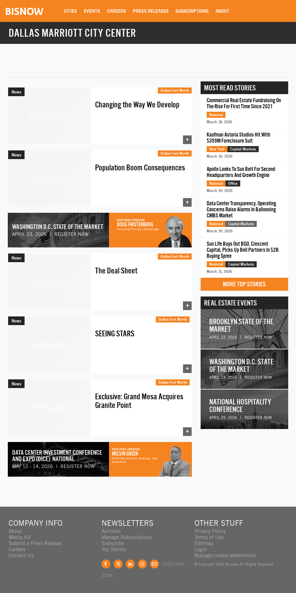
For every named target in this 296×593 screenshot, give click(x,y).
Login (201, 549)
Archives (111, 531)
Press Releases (151, 11)
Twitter (118, 564)
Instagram (142, 564)
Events (92, 11)
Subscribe (112, 543)
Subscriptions (192, 11)
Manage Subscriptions (126, 537)
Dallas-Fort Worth (174, 90)
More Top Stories (244, 284)
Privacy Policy (210, 531)
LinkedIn (130, 564)
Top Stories (113, 549)
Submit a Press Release (35, 543)
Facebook (105, 564)
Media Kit (20, 537)
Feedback (154, 564)
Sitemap (204, 543)
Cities (70, 11)
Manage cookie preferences (225, 555)
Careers (116, 11)
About (223, 11)
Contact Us (21, 555)
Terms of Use (209, 537)
